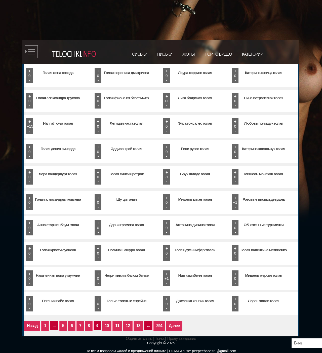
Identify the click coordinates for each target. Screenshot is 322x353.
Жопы (188, 54)
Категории (252, 54)
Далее (174, 326)
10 (107, 326)
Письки (164, 54)
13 (138, 326)
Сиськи (139, 54)
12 (128, 326)
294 (159, 326)
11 (117, 326)
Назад (32, 326)
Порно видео (218, 54)
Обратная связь (139, 338)
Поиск (159, 338)
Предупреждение (181, 338)
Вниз (298, 343)
